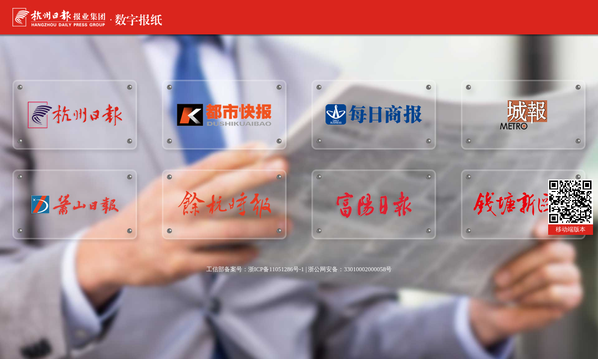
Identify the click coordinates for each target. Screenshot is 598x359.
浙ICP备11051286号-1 (276, 269)
